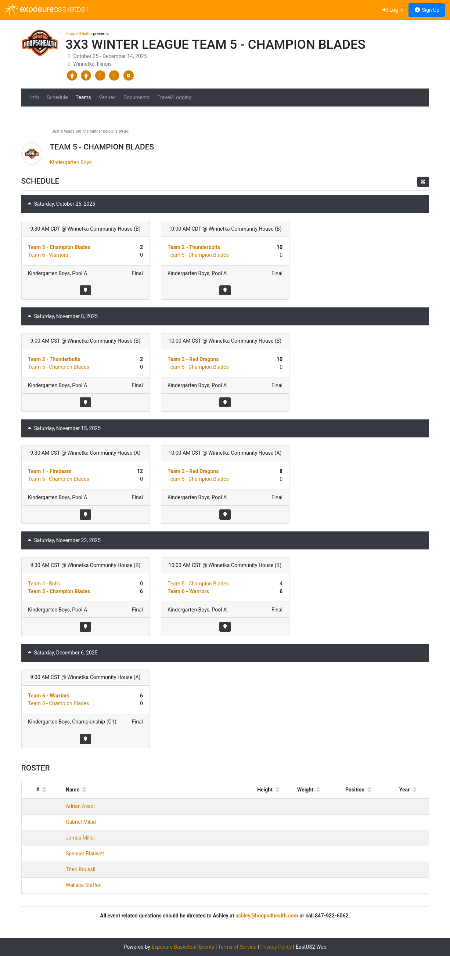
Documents (136, 97)
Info (34, 97)
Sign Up (426, 10)
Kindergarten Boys (71, 162)
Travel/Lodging (174, 97)
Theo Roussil (81, 869)
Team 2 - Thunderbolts (194, 247)
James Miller (80, 838)
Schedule (57, 97)
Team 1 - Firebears (49, 471)
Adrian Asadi (80, 806)
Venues (107, 97)
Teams (83, 97)
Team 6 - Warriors (48, 255)
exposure (46, 10)
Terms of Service (237, 947)
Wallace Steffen (84, 885)
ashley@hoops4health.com (266, 916)
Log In (392, 10)
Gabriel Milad (81, 822)
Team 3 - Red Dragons (193, 359)
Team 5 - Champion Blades (59, 247)
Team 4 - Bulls (44, 584)
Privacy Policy (276, 947)
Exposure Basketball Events (182, 947)
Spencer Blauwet (85, 853)
